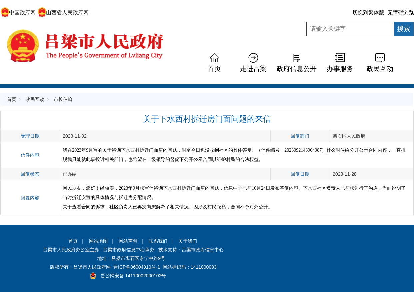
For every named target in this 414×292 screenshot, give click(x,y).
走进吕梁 (253, 68)
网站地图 (98, 241)
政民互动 (380, 68)
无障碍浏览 (400, 12)
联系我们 (158, 241)
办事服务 (340, 68)
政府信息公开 (297, 68)
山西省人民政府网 (63, 12)
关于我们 (187, 241)
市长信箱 (63, 99)
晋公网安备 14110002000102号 (133, 275)
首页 (214, 68)
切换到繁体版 (368, 12)
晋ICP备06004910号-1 (136, 267)
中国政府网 (18, 12)
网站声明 (128, 241)
